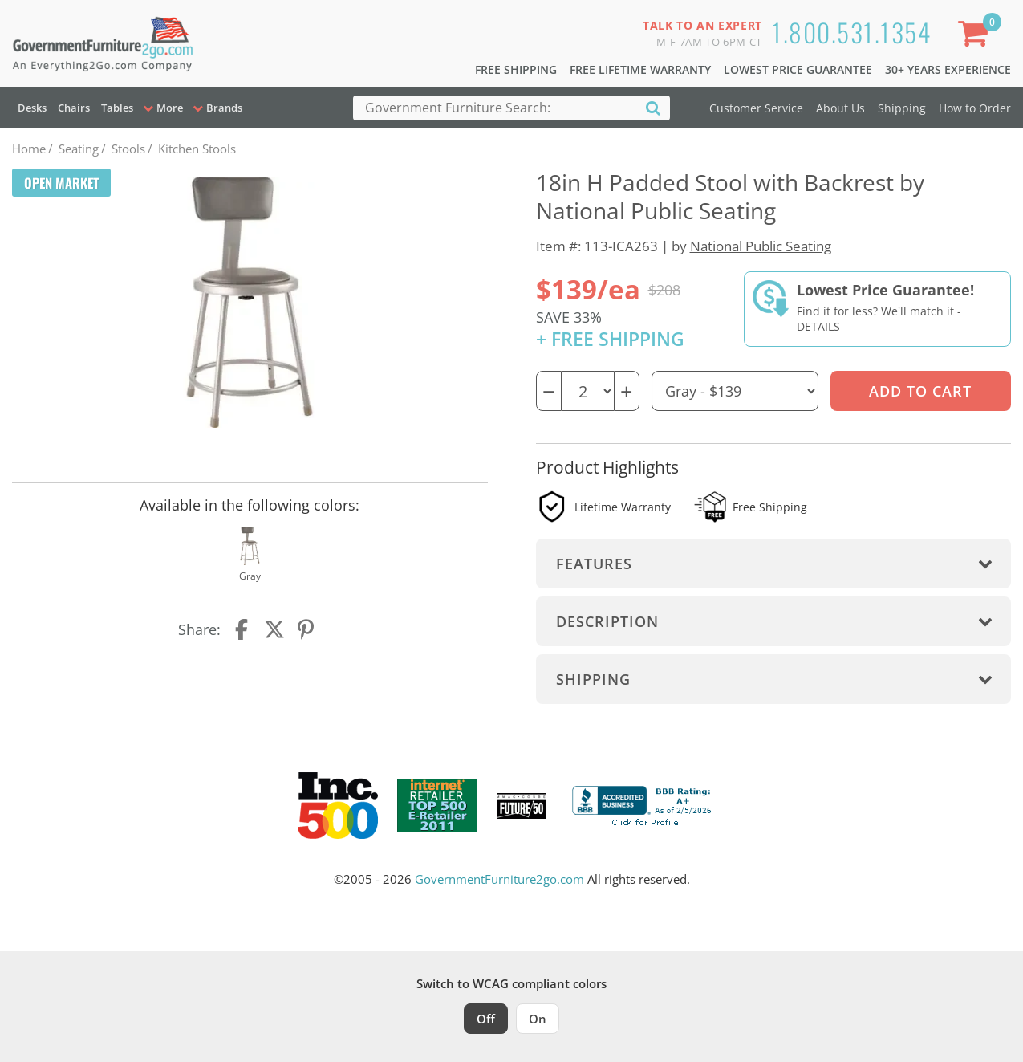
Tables (117, 107)
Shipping (902, 108)
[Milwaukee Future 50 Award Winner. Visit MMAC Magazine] (521, 806)
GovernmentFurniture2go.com (499, 879)
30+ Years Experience (948, 69)
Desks (32, 107)
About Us (840, 108)
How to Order (975, 108)
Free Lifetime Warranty (640, 69)
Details (818, 326)
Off (486, 1019)
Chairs (74, 107)
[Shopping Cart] (975, 36)
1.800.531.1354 (851, 32)
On (537, 1019)
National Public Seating (760, 246)
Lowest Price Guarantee (798, 69)
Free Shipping (516, 69)
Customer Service (756, 108)
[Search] (653, 107)
